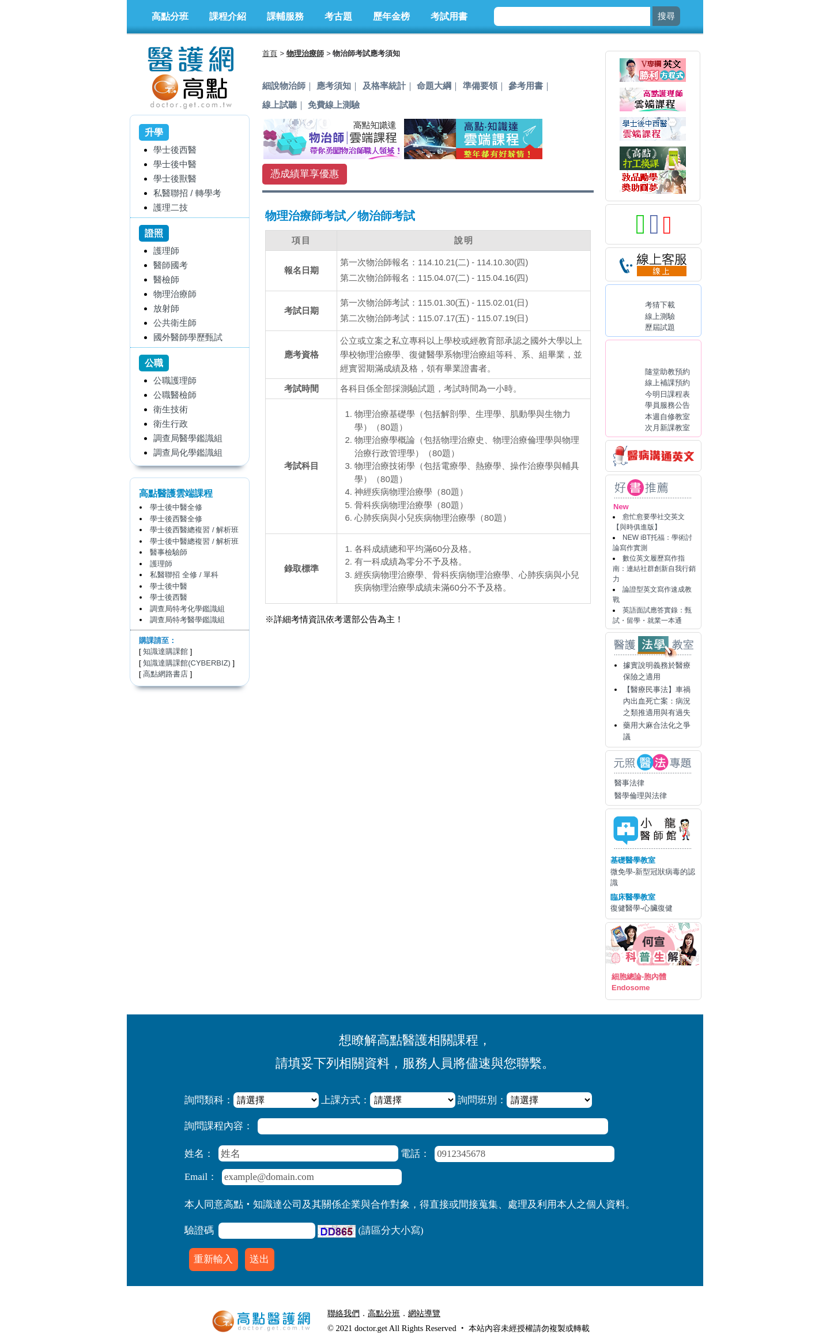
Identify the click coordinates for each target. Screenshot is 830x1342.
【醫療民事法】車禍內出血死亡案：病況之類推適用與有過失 (657, 701)
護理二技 (170, 207)
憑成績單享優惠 (304, 173)
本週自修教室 (667, 416)
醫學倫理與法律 (640, 795)
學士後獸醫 (175, 178)
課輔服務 (285, 16)
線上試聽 (279, 105)
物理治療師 (175, 294)
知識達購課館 (165, 651)
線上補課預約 (667, 382)
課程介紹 (227, 16)
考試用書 (449, 16)
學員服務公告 (667, 405)
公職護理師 (175, 380)
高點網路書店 (165, 674)
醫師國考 (170, 265)
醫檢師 (166, 279)
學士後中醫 (175, 164)
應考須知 (333, 86)
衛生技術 (170, 409)
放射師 (166, 308)
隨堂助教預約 (667, 371)
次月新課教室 (667, 427)
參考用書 (525, 86)
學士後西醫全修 (176, 518)
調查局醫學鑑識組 (187, 438)
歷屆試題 (660, 327)
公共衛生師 (175, 323)
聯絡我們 (343, 1313)
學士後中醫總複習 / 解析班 (194, 541)
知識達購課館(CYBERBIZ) (187, 663)
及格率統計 (384, 86)
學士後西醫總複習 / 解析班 (194, 529)
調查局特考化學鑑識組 (187, 608)
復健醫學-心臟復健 (641, 908)
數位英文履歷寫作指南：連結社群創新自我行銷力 (654, 568)
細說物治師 (283, 86)
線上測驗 (660, 316)
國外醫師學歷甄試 (187, 337)
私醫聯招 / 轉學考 (187, 193)
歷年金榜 (391, 16)
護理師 (166, 250)
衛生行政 (170, 423)
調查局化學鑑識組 (187, 452)
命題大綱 (434, 86)
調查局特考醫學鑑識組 (187, 619)
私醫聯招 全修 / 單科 (184, 574)
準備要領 (480, 86)
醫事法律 (629, 783)
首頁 (269, 53)
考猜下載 (660, 304)
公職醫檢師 (175, 395)
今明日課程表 (667, 394)
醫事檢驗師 (168, 552)
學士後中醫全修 (176, 507)
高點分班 (170, 16)
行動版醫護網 (472, 1313)
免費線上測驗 (334, 105)
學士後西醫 (175, 150)
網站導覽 (424, 1313)
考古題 (338, 16)
